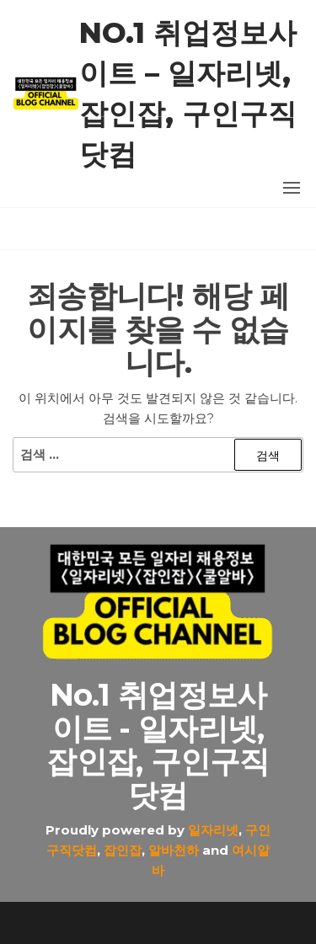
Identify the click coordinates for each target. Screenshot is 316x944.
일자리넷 (213, 830)
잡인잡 (123, 850)
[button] (291, 188)
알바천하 (173, 850)
